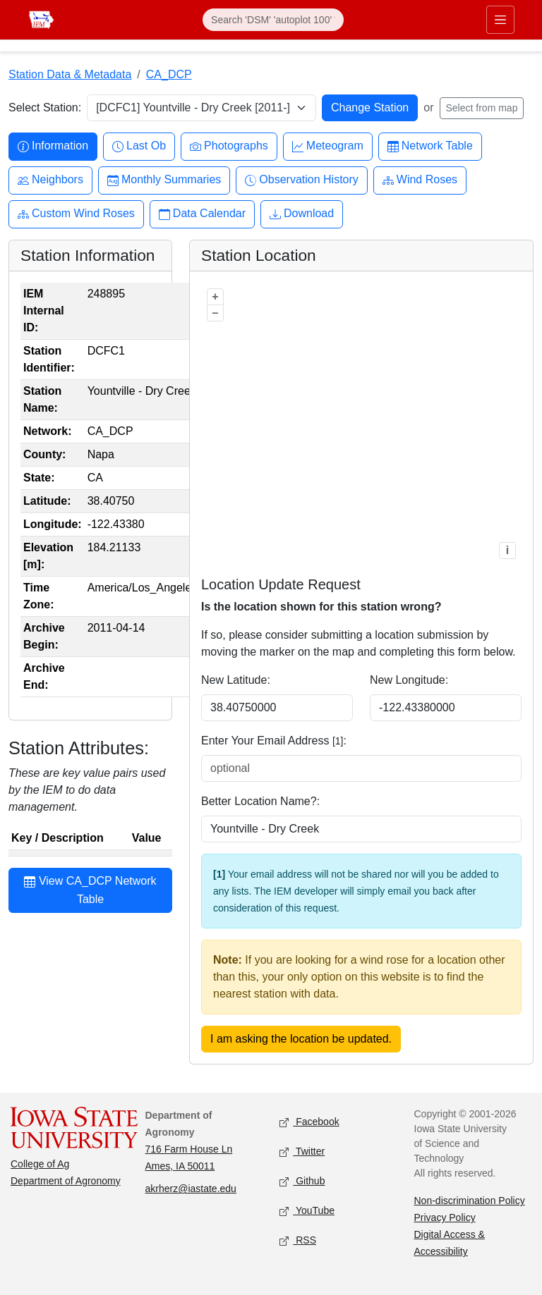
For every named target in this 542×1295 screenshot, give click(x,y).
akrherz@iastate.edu (190, 1188)
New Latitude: (235, 680)
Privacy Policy (445, 1217)
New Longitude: (409, 680)
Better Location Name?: (260, 801)
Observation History (302, 180)
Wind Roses (420, 180)
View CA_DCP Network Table (90, 889)
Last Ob (139, 146)
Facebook (309, 1122)
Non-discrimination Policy (469, 1200)
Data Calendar (202, 213)
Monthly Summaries (164, 180)
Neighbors (50, 180)
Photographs (229, 146)
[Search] (273, 19)
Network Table (430, 146)
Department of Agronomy (66, 1180)
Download (302, 213)
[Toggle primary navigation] (500, 20)
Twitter (302, 1152)
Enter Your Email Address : (274, 741)
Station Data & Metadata (69, 74)
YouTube (307, 1211)
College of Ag (40, 1164)
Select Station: (44, 107)
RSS (297, 1241)
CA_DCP (169, 74)
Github (302, 1182)
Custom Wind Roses (76, 213)
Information (53, 146)
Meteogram (327, 146)
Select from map (482, 107)
